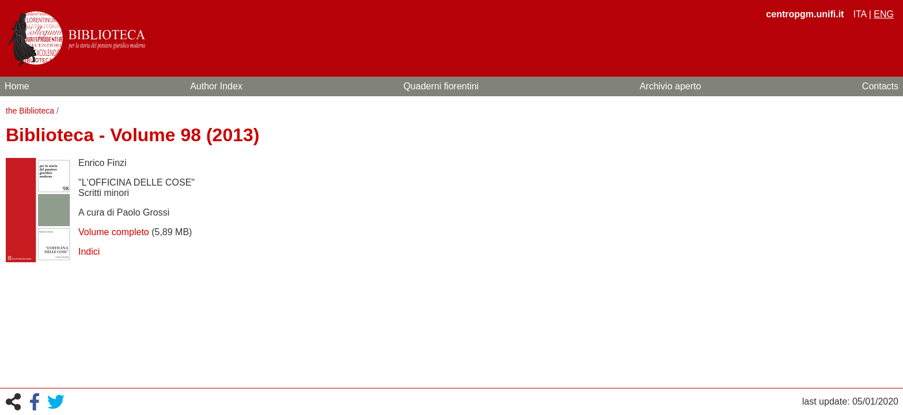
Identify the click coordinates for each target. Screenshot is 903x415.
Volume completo (113, 232)
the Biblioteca (30, 110)
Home (17, 86)
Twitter (55, 401)
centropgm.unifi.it (805, 14)
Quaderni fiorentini (441, 86)
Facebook (34, 401)
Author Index (216, 86)
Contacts (880, 86)
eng (884, 14)
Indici (89, 251)
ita (859, 14)
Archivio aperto (670, 86)
